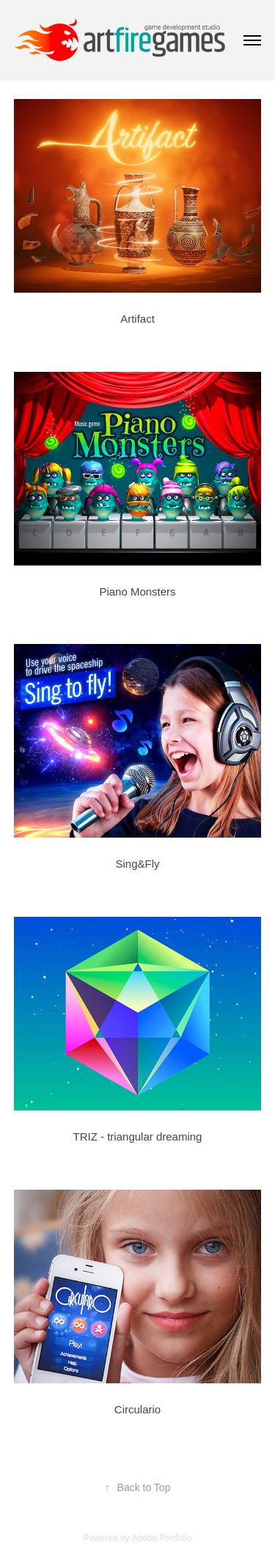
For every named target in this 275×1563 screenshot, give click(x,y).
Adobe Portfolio (161, 1538)
